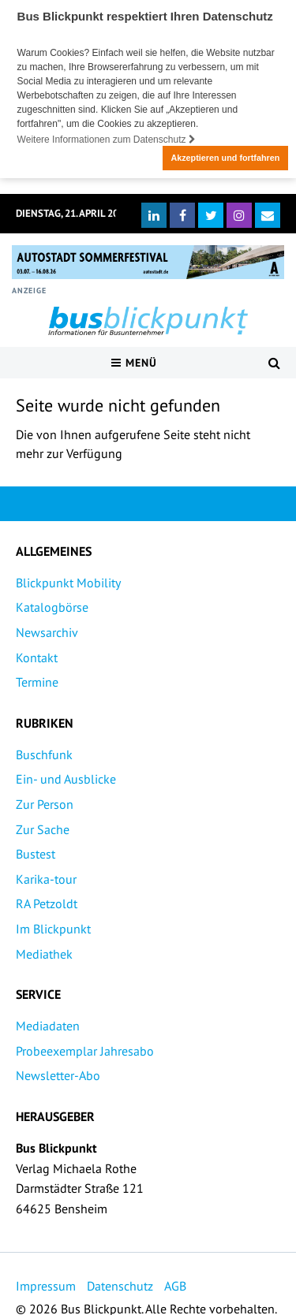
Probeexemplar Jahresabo (85, 1050)
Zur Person (44, 803)
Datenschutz (120, 1285)
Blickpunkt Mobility (68, 582)
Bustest (35, 853)
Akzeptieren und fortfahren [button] (224, 157)
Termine (37, 681)
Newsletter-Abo (58, 1074)
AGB (175, 1285)
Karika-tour (46, 878)
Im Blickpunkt (53, 928)
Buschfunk (44, 754)
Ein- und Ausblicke (66, 778)
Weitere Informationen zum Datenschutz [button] (106, 139)
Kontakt (37, 657)
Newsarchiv (47, 631)
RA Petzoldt (46, 903)
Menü (134, 362)
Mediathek (44, 953)
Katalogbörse (52, 607)
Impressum (46, 1285)
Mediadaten (48, 1025)
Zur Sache (42, 828)
